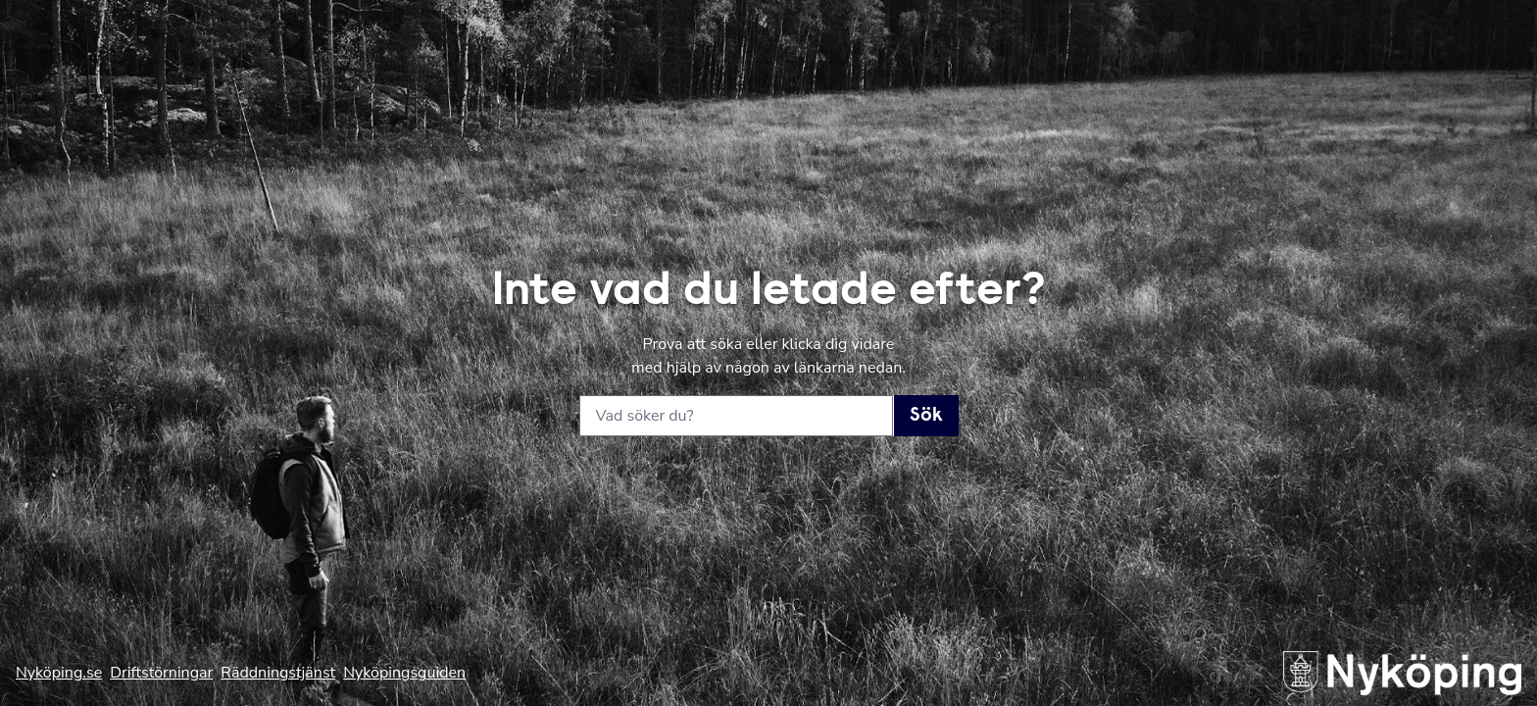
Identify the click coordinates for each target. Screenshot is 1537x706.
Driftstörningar (161, 672)
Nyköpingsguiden (404, 672)
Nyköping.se (59, 672)
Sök (926, 416)
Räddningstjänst (278, 672)
